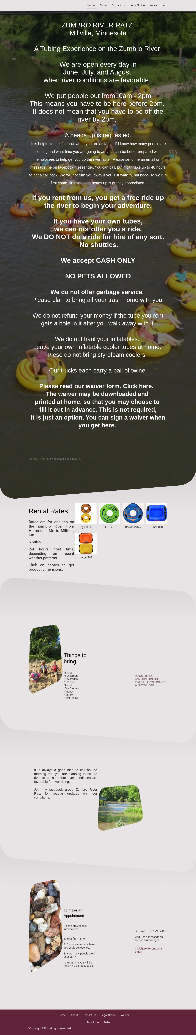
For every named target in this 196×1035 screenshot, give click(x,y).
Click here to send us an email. (149, 950)
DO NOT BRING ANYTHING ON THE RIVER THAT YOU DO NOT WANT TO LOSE (150, 680)
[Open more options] (164, 5)
